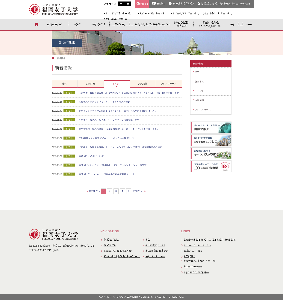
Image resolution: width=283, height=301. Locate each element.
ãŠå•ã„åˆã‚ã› (197, 245)
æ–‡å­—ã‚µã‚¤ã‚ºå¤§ (127, 4)
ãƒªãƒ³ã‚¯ (190, 256)
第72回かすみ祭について (91, 156)
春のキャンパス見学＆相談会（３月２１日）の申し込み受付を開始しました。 (118, 111)
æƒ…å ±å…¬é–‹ (241, 24)
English (160, 3)
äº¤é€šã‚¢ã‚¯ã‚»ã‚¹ (183, 3)
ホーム (53, 58)
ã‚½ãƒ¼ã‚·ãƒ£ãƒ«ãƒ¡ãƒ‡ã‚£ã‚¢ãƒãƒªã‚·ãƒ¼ (210, 239)
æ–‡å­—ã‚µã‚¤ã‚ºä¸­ (121, 4)
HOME (36, 24)
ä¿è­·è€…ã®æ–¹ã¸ (218, 13)
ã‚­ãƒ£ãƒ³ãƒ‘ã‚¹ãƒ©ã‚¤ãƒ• (151, 24)
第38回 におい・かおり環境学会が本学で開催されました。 (109, 174)
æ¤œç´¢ (143, 3)
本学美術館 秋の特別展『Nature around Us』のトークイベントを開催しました (119, 129)
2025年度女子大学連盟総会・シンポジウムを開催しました (108, 138)
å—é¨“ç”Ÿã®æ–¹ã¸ (120, 13)
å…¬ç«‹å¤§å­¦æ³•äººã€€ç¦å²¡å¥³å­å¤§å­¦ (53, 9)
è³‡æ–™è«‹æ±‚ (193, 267)
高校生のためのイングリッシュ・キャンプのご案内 (105, 102)
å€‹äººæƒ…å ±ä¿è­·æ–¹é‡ (201, 261)
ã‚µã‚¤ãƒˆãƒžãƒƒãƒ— (197, 273)
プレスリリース (203, 109)
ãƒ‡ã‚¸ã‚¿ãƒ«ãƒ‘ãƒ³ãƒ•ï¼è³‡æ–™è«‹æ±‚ (225, 3)
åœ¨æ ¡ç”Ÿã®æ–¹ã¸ (153, 13)
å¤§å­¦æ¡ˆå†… (56, 24)
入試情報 (199, 100)
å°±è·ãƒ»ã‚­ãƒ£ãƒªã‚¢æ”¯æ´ (211, 24)
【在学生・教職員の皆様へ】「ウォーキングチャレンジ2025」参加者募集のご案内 (121, 147)
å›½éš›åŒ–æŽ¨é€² (181, 24)
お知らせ (199, 81)
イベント (199, 90)
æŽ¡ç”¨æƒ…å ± (193, 251)
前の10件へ (94, 191)
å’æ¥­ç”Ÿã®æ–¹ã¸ (186, 13)
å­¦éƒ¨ (77, 24)
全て (197, 72)
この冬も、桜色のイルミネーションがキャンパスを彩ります (109, 120)
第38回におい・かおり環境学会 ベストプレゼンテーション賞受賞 (112, 165)
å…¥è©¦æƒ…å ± (122, 24)
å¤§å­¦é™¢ (98, 24)
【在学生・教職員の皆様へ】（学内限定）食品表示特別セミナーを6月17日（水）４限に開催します (129, 93)
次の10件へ (138, 191)
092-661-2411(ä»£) (48, 250)
